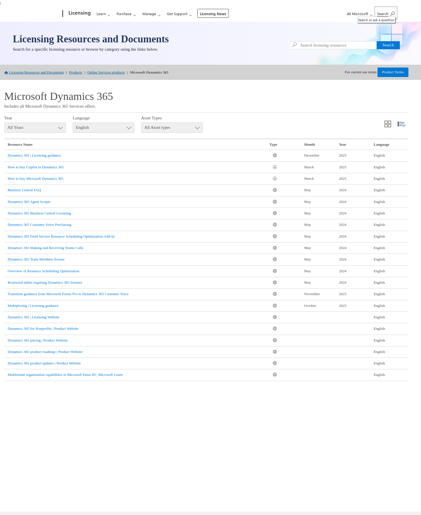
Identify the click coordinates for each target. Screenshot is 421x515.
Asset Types (151, 118)
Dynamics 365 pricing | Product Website (38, 340)
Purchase (124, 13)
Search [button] (388, 45)
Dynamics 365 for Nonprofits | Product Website (43, 328)
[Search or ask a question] (386, 13)
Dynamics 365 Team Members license (36, 259)
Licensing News (213, 13)
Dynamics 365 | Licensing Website (33, 317)
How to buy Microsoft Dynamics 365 (36, 178)
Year (8, 118)
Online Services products (106, 72)
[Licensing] (79, 13)
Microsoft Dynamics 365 (149, 72)
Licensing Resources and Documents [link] (91, 39)
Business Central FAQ (24, 190)
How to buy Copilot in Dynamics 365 (36, 167)
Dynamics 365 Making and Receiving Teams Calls (45, 248)
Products (75, 72)
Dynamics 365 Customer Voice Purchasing (40, 224)
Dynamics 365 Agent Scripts (29, 202)
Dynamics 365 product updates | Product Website (44, 363)
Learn (101, 13)
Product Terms (393, 72)
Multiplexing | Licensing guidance (33, 305)
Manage (149, 13)
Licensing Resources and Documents (36, 72)
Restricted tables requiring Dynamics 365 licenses (45, 282)
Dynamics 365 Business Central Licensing (39, 213)
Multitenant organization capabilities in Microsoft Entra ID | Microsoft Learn (65, 374)
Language (81, 118)
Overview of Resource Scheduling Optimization (44, 271)
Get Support (177, 13)
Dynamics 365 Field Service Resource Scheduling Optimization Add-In (61, 236)
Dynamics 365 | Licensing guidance (34, 155)
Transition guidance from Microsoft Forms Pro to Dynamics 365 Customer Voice (68, 294)
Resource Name (20, 144)
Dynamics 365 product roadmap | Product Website (45, 352)
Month (309, 144)
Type (273, 144)
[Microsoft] (40, 13)
